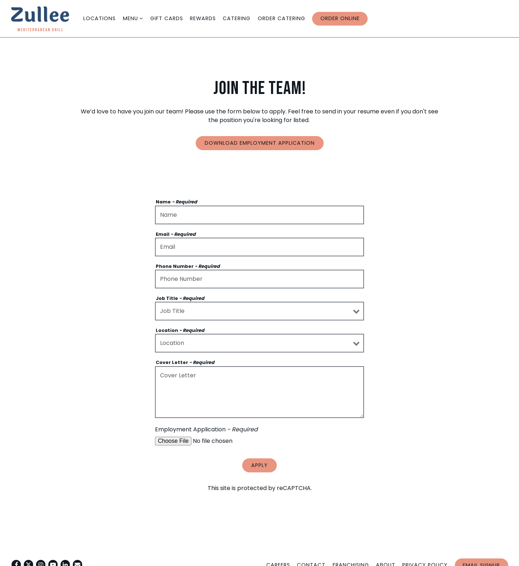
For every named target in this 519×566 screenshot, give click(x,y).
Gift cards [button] (166, 18)
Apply (259, 465)
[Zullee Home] (45, 18)
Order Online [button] (340, 18)
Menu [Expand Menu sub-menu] (133, 18)
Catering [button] (236, 18)
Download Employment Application (260, 143)
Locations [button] (99, 18)
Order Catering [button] (281, 18)
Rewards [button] (203, 18)
